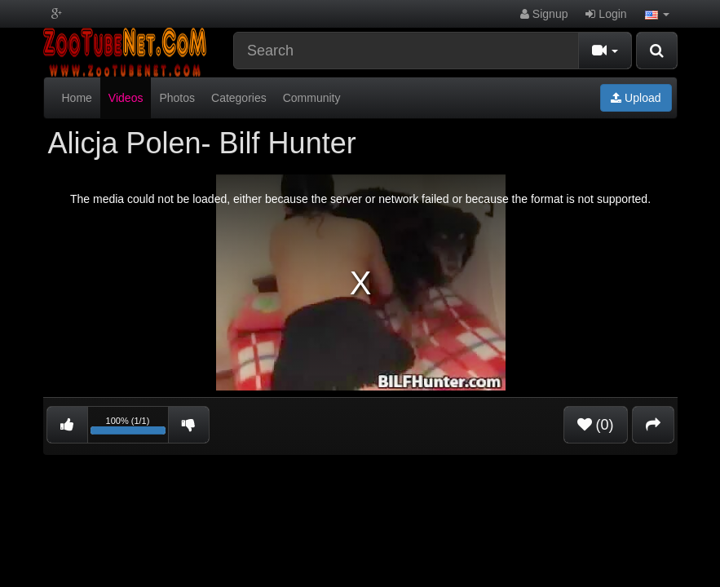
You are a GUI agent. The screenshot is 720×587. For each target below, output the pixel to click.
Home (77, 97)
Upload (635, 97)
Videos (126, 97)
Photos (177, 97)
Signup (544, 13)
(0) (595, 425)
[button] (657, 14)
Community (312, 97)
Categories (239, 97)
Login (605, 13)
